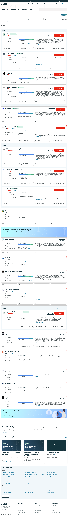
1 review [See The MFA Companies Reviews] (12, 334)
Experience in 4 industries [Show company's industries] (40, 68)
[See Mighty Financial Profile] (3, 239)
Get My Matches (7, 233)
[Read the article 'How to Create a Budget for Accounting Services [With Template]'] (34, 451)
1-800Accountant (11, 53)
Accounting (5, 461)
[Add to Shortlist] (65, 33)
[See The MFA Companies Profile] (3, 333)
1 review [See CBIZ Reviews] (12, 212)
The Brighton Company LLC (13, 289)
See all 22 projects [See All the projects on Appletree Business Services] (39, 322)
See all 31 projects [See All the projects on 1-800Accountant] (39, 64)
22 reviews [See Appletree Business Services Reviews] (14, 313)
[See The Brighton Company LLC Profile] (3, 290)
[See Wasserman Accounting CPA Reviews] (10, 150)
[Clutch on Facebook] (1, 514)
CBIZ (6, 210)
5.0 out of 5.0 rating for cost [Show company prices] (56, 183)
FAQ (18, 514)
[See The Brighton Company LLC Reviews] (9, 291)
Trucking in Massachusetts (50, 476)
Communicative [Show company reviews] (7, 326)
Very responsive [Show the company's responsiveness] (38, 101)
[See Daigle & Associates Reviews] (9, 398)
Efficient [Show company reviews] (6, 203)
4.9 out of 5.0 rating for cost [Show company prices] (40, 284)
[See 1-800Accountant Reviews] (10, 55)
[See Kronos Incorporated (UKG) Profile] (3, 352)
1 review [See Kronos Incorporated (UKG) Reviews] (12, 353)
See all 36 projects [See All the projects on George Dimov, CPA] (39, 97)
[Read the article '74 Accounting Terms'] (56, 451)
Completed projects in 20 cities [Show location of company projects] (41, 326)
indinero (8, 188)
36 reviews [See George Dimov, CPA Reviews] (14, 88)
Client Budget (22, 19)
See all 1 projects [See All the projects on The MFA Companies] (37, 342)
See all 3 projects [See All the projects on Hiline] (38, 44)
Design (38, 3)
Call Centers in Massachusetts (8, 472)
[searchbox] (7, 19)
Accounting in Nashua (50, 487)
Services (15, 19)
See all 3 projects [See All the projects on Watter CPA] (38, 82)
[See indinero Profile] (4, 189)
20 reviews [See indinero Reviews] (14, 190)
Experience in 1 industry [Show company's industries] (40, 183)
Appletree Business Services (14, 312)
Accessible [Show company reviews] (7, 68)
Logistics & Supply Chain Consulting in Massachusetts (34, 474)
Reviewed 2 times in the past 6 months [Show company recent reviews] (25, 164)
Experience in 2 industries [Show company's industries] (40, 48)
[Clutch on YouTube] (8, 514)
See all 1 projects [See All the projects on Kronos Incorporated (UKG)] (37, 361)
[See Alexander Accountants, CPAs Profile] (4, 170)
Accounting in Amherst (7, 492)
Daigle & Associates (10, 397)
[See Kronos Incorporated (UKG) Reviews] (9, 353)
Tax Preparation (27, 483)
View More (5, 496)
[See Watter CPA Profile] (4, 73)
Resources (58, 3)
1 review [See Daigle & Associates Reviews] (12, 398)
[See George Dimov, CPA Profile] (4, 87)
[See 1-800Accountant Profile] (4, 54)
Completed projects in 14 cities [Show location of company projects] (57, 203)
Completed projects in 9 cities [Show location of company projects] (56, 101)
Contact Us (3, 511)
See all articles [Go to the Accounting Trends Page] (64, 437)
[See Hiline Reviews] (10, 35)
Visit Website (59, 35)
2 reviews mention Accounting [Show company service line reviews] (25, 48)
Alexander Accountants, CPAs (14, 169)
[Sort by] (60, 26)
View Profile (50, 35)
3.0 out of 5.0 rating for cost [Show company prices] (57, 346)
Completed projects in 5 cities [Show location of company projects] (57, 121)
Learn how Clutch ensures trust (58, 10)
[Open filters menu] (47, 19)
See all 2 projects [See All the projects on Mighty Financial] (37, 248)
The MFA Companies (11, 333)
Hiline (8, 34)
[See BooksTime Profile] (3, 370)
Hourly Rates (29, 19)
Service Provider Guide (56, 512)
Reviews (40, 19)
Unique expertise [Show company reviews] (7, 48)
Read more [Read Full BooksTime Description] (36, 376)
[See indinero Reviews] (10, 190)
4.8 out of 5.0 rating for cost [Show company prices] (40, 121)
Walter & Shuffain (10, 383)
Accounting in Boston (49, 490)
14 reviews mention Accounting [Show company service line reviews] (10, 101)
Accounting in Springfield (29, 492)
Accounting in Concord (29, 490)
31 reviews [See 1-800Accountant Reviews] (14, 55)
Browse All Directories (39, 505)
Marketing (34, 3)
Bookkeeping (5, 481)
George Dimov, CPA (11, 87)
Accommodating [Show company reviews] (6, 252)
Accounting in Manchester (8, 490)
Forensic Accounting (49, 481)
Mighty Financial (9, 239)
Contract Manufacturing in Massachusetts (53, 474)
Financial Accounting (28, 481)
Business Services (44, 3)
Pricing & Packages (51, 3)
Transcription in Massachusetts (30, 472)
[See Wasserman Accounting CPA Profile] (4, 149)
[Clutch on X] (3, 514)
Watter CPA (9, 73)
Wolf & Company (10, 257)
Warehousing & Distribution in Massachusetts (11, 476)
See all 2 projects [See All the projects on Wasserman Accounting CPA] (38, 159)
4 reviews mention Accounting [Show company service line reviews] (25, 68)
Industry (35, 19)
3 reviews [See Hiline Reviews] (14, 35)
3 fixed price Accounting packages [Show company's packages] (57, 48)
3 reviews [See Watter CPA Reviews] (14, 74)
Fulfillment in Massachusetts (30, 476)
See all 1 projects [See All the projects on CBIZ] (37, 219)
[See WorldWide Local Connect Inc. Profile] (3, 271)
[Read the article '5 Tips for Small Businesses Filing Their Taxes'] (11, 451)
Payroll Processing (6, 483)
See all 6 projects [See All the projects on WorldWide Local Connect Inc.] (37, 280)
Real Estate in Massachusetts (8, 474)
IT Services (29, 3)
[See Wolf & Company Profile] (3, 258)
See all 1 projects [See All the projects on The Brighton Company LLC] (37, 299)
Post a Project (64, 3)
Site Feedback (3, 509)
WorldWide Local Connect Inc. (13, 271)
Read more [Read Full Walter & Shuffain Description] (36, 389)
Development (23, 3)
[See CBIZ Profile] (3, 211)
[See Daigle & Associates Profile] (3, 397)
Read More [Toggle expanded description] (5, 432)
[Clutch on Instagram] (6, 514)
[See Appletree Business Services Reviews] (10, 313)
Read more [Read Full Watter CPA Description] (37, 80)
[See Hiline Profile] (4, 34)
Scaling (9, 461)
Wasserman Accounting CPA (14, 149)
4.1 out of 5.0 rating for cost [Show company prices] (56, 68)
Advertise (53, 510)
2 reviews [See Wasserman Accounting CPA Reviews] (14, 150)
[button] (16, 19)
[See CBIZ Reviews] (9, 212)
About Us (19, 505)
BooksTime (8, 370)
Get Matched (64, 15)
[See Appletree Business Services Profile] (4, 312)
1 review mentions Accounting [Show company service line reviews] (25, 183)
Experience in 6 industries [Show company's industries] (25, 101)
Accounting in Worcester (7, 487)
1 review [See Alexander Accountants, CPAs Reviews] (14, 171)
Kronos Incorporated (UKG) (12, 351)
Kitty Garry (56, 454)
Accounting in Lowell (28, 487)
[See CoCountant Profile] (3, 109)
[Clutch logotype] (4, 504)
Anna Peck (33, 457)
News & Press (20, 510)
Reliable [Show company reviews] (5, 121)
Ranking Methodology (22, 512)
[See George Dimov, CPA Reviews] (9, 128)
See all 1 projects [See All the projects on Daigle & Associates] (37, 405)
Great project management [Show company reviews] (8, 284)
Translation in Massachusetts (51, 472)
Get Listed (54, 505)
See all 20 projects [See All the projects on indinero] (39, 199)
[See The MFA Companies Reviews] (9, 334)
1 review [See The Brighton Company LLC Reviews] (12, 291)
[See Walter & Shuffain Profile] (3, 384)
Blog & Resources (38, 510)
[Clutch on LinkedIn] (10, 514)
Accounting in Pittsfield (50, 492)
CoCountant (8, 108)
